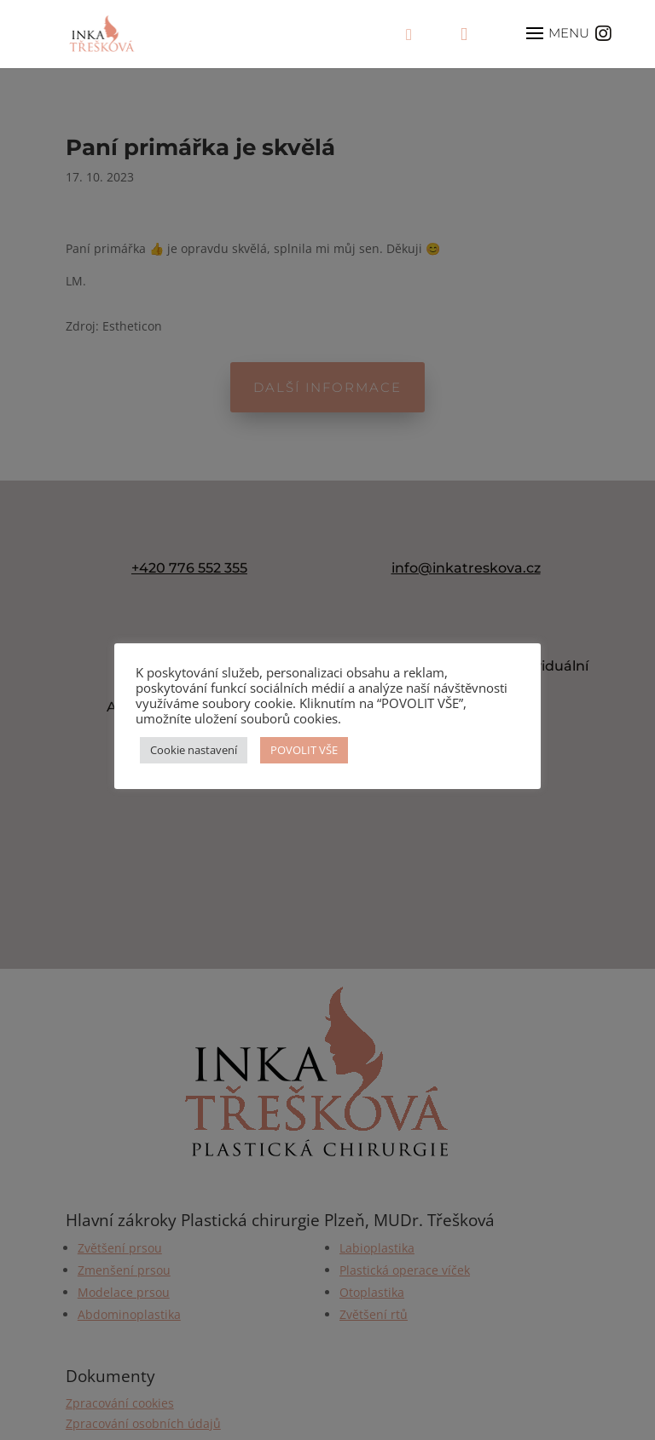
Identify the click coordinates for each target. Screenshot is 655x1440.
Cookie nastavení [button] (193, 749)
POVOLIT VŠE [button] (304, 749)
